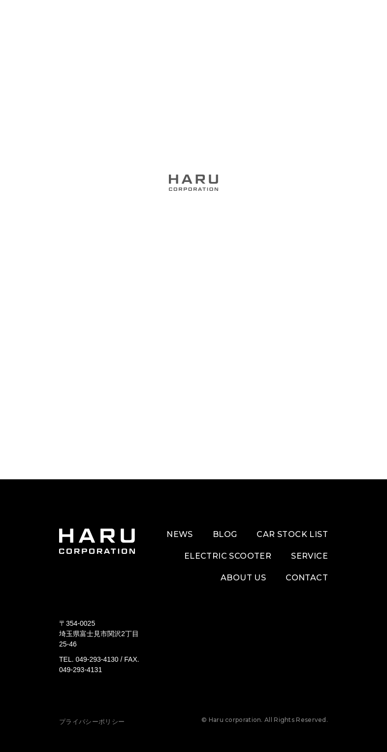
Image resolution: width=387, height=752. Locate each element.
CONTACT (307, 577)
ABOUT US (243, 577)
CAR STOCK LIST (292, 534)
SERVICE (309, 556)
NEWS (179, 534)
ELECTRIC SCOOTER (227, 556)
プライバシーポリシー (92, 721)
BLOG (225, 534)
